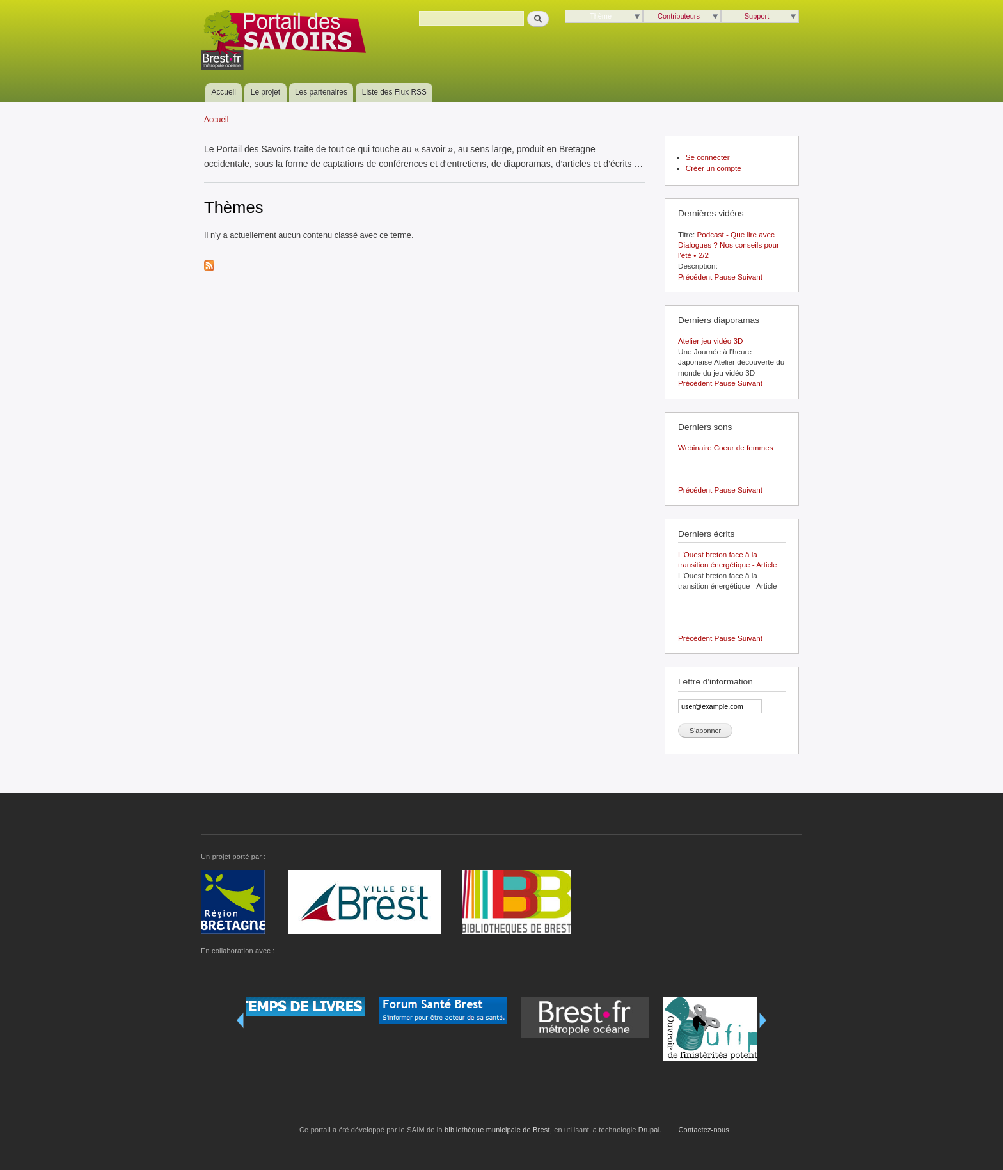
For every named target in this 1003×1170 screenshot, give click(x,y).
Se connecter (708, 157)
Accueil (224, 92)
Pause (725, 277)
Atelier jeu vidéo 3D (710, 340)
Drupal (648, 1130)
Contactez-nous (704, 1130)
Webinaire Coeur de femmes (725, 447)
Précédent (695, 277)
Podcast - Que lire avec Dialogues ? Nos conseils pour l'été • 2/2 (728, 245)
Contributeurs (679, 16)
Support (757, 16)
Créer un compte (713, 168)
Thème (601, 16)
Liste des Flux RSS (394, 92)
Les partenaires (321, 92)
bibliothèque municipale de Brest (497, 1130)
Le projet (265, 92)
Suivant (750, 277)
